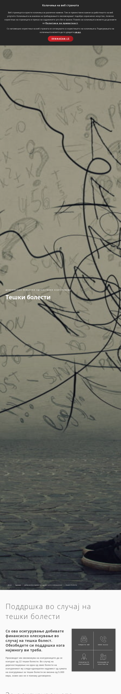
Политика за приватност (61, 23)
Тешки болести (71, 585)
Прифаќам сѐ (60, 38)
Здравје (18, 585)
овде (78, 32)
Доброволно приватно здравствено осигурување (43, 585)
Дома (10, 585)
